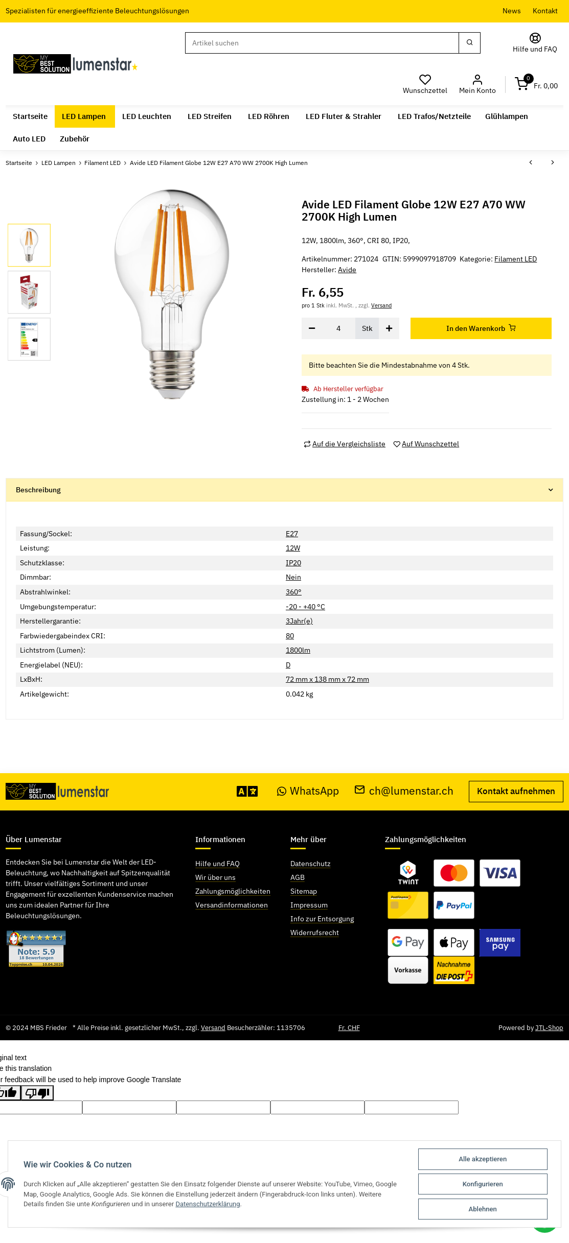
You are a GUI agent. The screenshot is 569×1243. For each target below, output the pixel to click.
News (512, 10)
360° (294, 591)
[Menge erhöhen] (389, 328)
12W (293, 548)
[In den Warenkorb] (481, 328)
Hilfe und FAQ (217, 863)
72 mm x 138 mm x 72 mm (327, 679)
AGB (297, 877)
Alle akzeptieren (483, 1159)
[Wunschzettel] (425, 84)
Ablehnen (483, 1209)
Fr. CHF (349, 1027)
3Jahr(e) (299, 621)
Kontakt (545, 10)
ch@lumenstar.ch (403, 791)
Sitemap (303, 891)
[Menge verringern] (312, 328)
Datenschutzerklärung (208, 1204)
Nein (293, 577)
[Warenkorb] (536, 84)
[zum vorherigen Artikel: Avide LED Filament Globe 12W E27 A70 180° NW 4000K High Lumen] (530, 163)
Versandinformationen (231, 905)
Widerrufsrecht (314, 932)
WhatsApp (308, 791)
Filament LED (515, 259)
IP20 (293, 562)
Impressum (309, 905)
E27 (292, 533)
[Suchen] (322, 43)
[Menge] (339, 328)
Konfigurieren (483, 1184)
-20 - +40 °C (305, 606)
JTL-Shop (549, 1027)
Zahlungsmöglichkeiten (232, 891)
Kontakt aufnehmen (516, 791)
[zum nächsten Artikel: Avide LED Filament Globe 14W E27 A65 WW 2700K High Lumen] (552, 163)
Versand (381, 305)
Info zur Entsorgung (322, 918)
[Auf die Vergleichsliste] (345, 444)
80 (290, 635)
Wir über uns (215, 877)
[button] (477, 84)
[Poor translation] (37, 1093)
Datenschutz (310, 863)
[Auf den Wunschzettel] (426, 444)
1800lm (298, 650)
